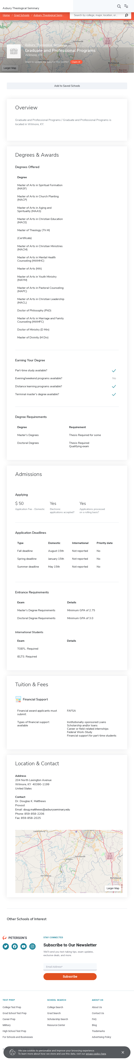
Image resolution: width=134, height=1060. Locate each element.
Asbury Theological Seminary (50, 15)
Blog (94, 1025)
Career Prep (9, 1019)
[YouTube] (23, 946)
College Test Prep (12, 1007)
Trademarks (98, 1031)
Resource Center (56, 1025)
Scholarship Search (57, 1019)
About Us (97, 1007)
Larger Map (10, 68)
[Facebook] (15, 946)
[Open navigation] (126, 6)
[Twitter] (6, 946)
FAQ (94, 1019)
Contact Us (98, 1013)
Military (7, 1025)
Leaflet (92, 21)
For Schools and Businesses (18, 1037)
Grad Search (54, 1013)
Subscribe (70, 976)
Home (6, 15)
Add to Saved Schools (67, 86)
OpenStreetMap (110, 21)
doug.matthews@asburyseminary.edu (46, 810)
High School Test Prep (14, 1031)
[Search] (119, 6)
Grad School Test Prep (15, 1013)
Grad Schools (21, 15)
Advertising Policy (101, 1037)
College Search (55, 1007)
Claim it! (76, 62)
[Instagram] (32, 946)
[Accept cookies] (120, 1052)
